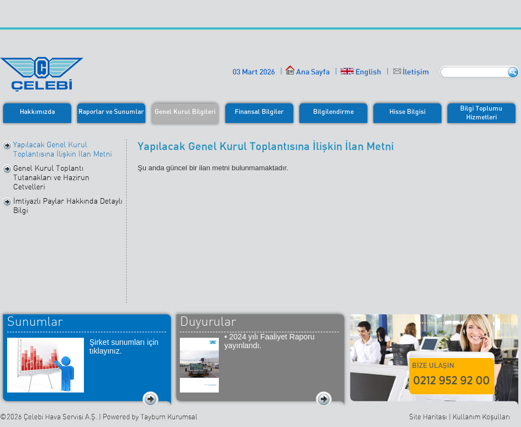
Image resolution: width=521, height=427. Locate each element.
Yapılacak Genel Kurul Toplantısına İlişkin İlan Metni (62, 149)
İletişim (416, 71)
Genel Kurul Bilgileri (185, 111)
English (361, 71)
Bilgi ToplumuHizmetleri (481, 112)
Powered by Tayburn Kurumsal (150, 417)
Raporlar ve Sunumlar (111, 111)
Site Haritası (428, 417)
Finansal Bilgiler (259, 111)
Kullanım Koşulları (481, 417)
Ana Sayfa (308, 71)
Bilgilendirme (333, 111)
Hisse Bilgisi (407, 111)
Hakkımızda (37, 111)
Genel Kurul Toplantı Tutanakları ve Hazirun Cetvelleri (51, 177)
